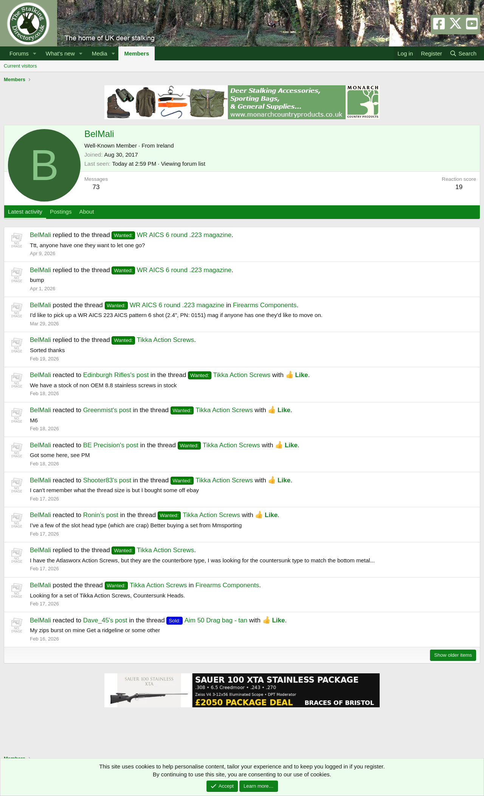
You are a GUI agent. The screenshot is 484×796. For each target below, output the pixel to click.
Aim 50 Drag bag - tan (206, 620)
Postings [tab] (61, 211)
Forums (19, 53)
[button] (34, 53)
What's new (60, 53)
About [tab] (86, 211)
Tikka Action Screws (153, 339)
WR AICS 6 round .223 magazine (171, 235)
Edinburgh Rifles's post (116, 375)
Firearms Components (264, 305)
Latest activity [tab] (25, 211)
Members (136, 53)
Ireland (165, 145)
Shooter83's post (107, 480)
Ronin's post (100, 515)
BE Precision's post (110, 445)
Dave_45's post (105, 620)
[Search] (463, 53)
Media (99, 53)
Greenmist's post (107, 410)
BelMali (40, 235)
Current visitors (20, 66)
